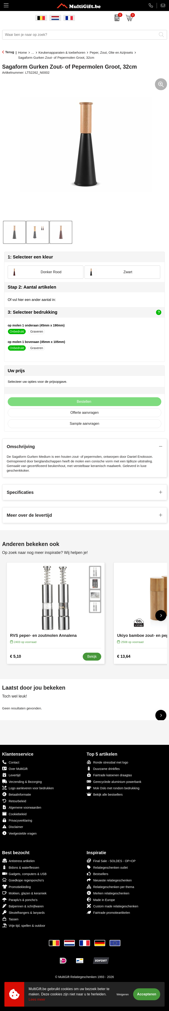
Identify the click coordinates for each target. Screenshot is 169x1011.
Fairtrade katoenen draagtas (109, 775)
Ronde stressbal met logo (107, 762)
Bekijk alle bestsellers (105, 794)
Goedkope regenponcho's (23, 880)
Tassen (10, 919)
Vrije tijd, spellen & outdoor (23, 925)
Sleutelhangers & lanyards (23, 912)
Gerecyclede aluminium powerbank (114, 781)
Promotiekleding (16, 887)
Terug (9, 52)
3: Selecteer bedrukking (84, 312)
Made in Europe (101, 899)
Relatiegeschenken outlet (107, 867)
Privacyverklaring (17, 820)
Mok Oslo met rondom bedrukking (113, 788)
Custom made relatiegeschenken (112, 906)
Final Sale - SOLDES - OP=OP (111, 861)
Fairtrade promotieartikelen (108, 912)
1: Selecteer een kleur (30, 257)
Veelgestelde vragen (19, 833)
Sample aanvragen (84, 423)
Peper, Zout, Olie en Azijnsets (111, 52)
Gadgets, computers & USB (24, 874)
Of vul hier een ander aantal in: (32, 300)
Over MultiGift (15, 768)
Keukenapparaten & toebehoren (62, 52)
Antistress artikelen (18, 861)
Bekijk (92, 656)
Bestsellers (97, 874)
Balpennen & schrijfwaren (23, 906)
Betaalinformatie (16, 794)
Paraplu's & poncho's (20, 899)
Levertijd (11, 775)
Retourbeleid (14, 801)
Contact (10, 762)
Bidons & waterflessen (20, 867)
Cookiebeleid (14, 814)
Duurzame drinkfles (103, 768)
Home (22, 52)
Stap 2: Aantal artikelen (32, 287)
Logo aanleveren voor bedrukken (28, 788)
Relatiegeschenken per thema (110, 887)
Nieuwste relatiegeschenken (109, 880)
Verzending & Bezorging (22, 781)
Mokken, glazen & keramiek (24, 893)
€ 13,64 (123, 656)
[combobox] (79, 34)
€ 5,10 (15, 656)
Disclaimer (12, 826)
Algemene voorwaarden (21, 807)
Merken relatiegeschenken (108, 893)
